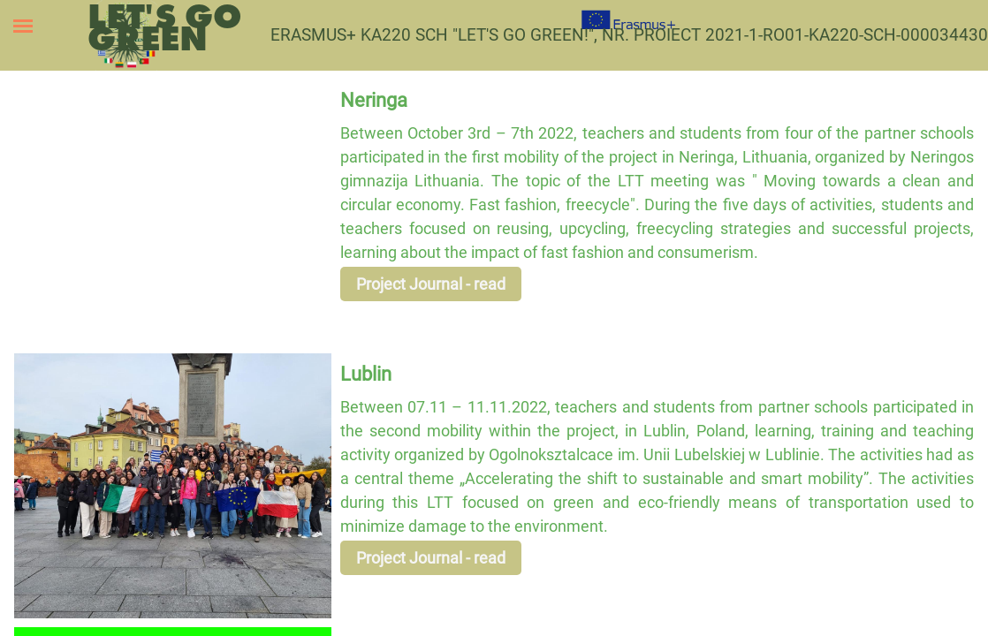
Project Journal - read (430, 284)
